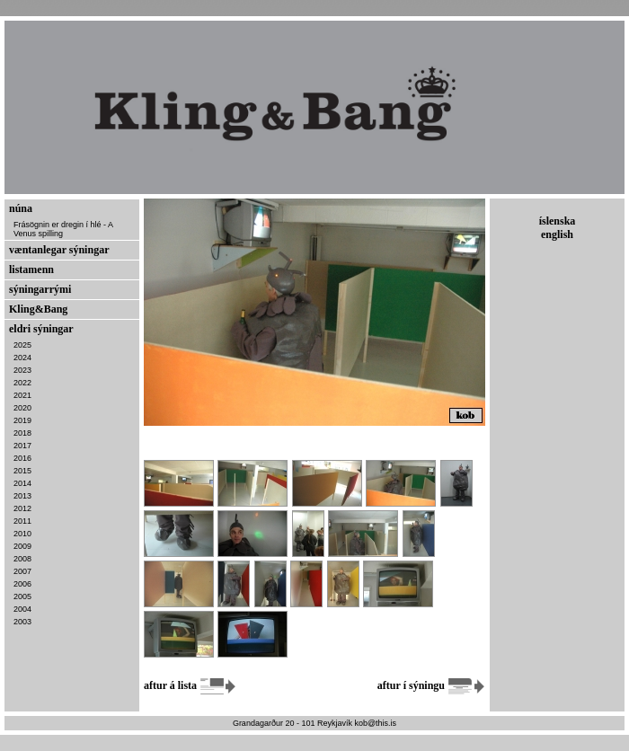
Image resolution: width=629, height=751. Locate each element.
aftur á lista (190, 685)
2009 (22, 546)
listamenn (31, 269)
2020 (22, 407)
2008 (22, 558)
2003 (22, 621)
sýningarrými (40, 289)
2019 (22, 420)
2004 (22, 609)
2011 (22, 521)
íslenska (557, 221)
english (557, 234)
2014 (22, 483)
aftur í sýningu (431, 685)
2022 (22, 382)
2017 (22, 445)
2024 (22, 357)
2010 (22, 533)
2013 (22, 495)
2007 (22, 571)
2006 (22, 583)
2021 (22, 395)
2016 (22, 458)
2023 (22, 370)
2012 (22, 508)
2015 (22, 470)
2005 (22, 596)
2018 (22, 433)
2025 (22, 344)
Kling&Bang (38, 309)
